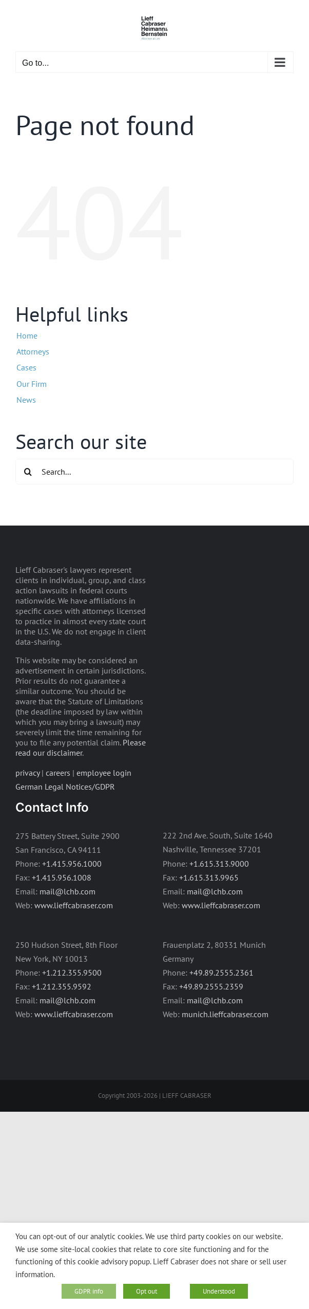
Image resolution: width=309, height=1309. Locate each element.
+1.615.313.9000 (219, 863)
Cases (26, 367)
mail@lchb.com (67, 891)
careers (58, 773)
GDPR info (88, 1291)
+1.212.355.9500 (72, 972)
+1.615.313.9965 (209, 877)
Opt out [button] (146, 1291)
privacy (27, 773)
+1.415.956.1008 (61, 877)
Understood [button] (219, 1291)
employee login (103, 773)
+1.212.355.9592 (61, 986)
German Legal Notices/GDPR (65, 786)
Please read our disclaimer (80, 747)
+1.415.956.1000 (72, 863)
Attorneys (32, 351)
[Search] (28, 471)
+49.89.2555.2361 (221, 972)
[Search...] (154, 471)
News (26, 400)
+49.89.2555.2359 (211, 986)
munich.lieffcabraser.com (225, 1014)
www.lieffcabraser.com (73, 905)
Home (26, 335)
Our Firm (31, 384)
